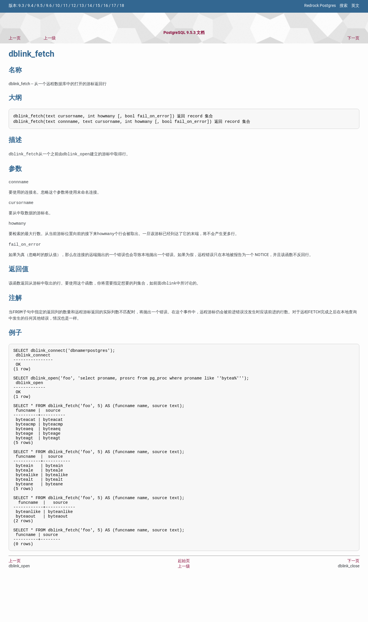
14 (89, 5)
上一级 (50, 38)
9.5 (40, 5)
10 (57, 5)
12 (73, 5)
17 (113, 5)
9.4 (30, 5)
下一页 (353, 38)
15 (97, 5)
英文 (355, 5)
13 (81, 5)
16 (105, 5)
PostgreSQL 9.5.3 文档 (184, 32)
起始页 (184, 602)
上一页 (15, 38)
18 (122, 5)
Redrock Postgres (320, 5)
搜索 (344, 5)
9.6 (49, 5)
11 (65, 5)
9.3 (21, 5)
